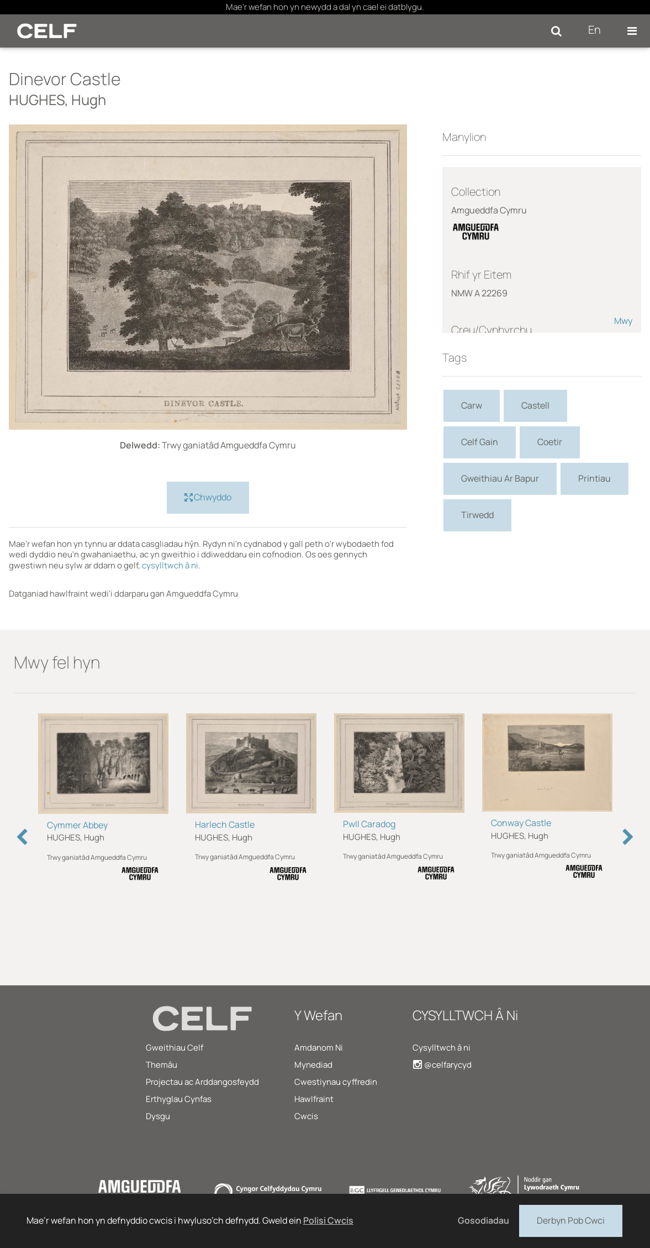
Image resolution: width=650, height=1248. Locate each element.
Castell (535, 405)
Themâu (161, 1065)
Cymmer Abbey (77, 825)
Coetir (549, 442)
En (594, 29)
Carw (471, 405)
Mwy (623, 321)
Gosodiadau (483, 1220)
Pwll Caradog (369, 824)
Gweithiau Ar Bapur (500, 478)
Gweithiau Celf (174, 1047)
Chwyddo (207, 497)
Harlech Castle (225, 824)
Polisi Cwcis (328, 1220)
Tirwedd (477, 515)
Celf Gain (479, 442)
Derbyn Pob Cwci (571, 1219)
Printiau (594, 478)
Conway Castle (521, 823)
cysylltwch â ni (170, 565)
